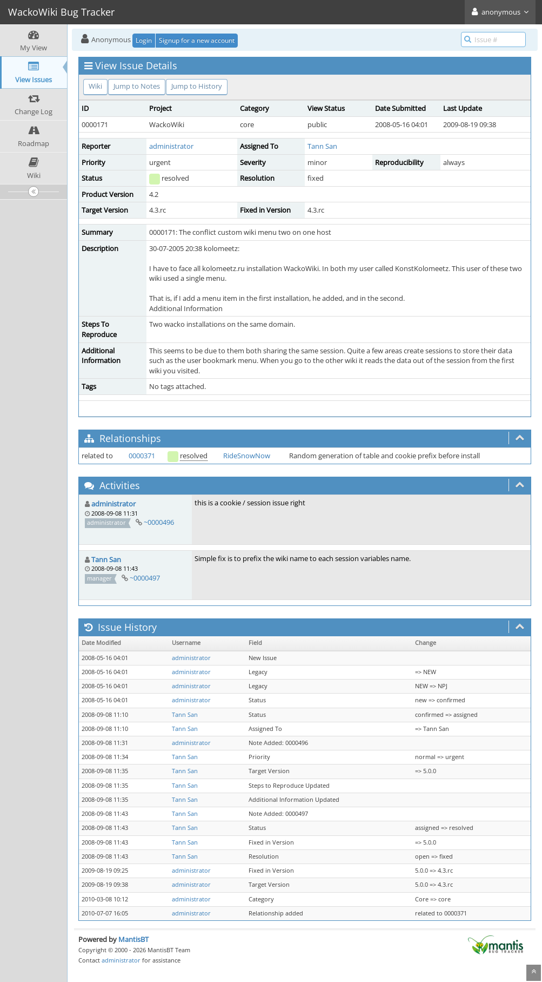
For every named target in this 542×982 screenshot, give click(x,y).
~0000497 (145, 578)
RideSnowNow (246, 455)
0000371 (142, 455)
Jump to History (196, 86)
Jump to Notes (136, 86)
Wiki (95, 86)
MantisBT (133, 939)
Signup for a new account (197, 40)
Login (144, 40)
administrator (171, 146)
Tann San (322, 146)
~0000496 (159, 522)
